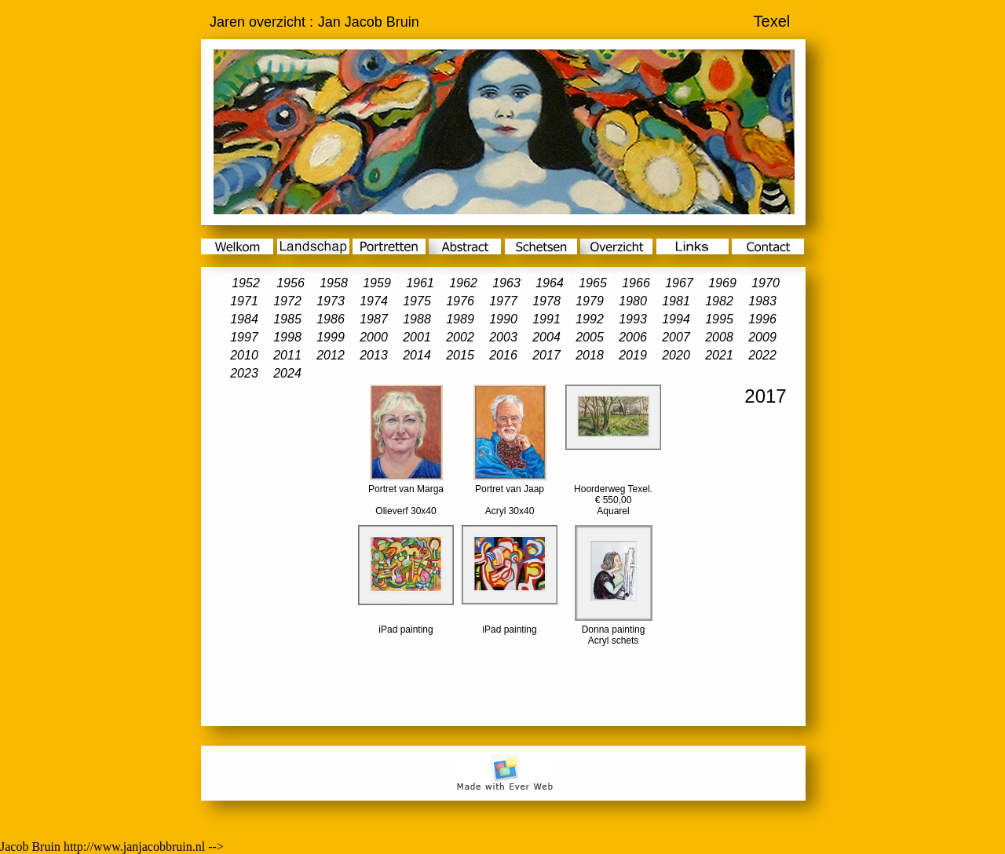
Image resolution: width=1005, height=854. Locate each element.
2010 (244, 355)
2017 (546, 355)
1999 (330, 337)
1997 (244, 337)
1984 (244, 319)
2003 (503, 337)
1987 (374, 319)
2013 (374, 355)
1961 (420, 283)
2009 (762, 337)
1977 (503, 301)
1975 (417, 301)
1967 (679, 283)
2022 (762, 355)
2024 (287, 373)
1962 (463, 283)
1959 (377, 283)
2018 (590, 355)
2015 (460, 355)
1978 (546, 301)
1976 (460, 301)
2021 (719, 355)
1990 (503, 319)
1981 (676, 301)
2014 (417, 355)
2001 (417, 337)
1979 (590, 301)
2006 (633, 337)
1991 (546, 319)
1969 (722, 283)
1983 (762, 301)
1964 (549, 283)
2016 (503, 355)
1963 (506, 283)
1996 (762, 319)
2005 (590, 337)
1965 (593, 283)
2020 (676, 355)
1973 (330, 301)
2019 (633, 355)
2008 (719, 337)
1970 (765, 283)
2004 (546, 337)
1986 (330, 319)
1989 (460, 319)
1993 (633, 319)
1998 (287, 337)
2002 (460, 337)
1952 (246, 283)
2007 (676, 337)
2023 (244, 373)
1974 (374, 301)
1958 (334, 283)
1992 (590, 319)
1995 (719, 319)
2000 (374, 337)
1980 (633, 301)
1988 (417, 319)
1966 (636, 283)
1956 (290, 283)
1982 (719, 301)
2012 (330, 355)
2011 (287, 355)
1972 (287, 301)
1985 (287, 319)
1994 (676, 319)
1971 (244, 301)
